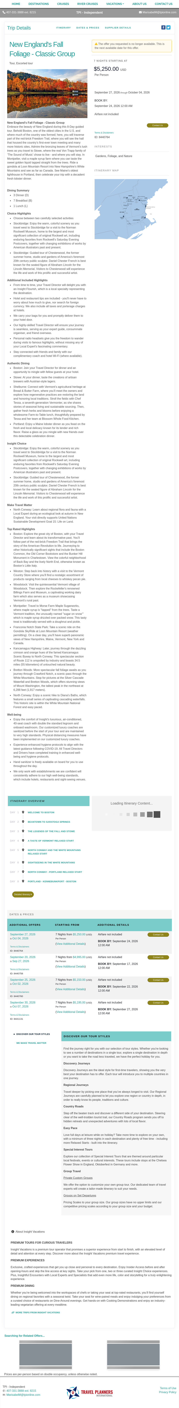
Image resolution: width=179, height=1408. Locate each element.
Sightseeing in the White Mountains (51, 862)
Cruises (63, 4)
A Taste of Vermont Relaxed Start (51, 840)
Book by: (105, 941)
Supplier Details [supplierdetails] (118, 27)
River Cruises (87, 4)
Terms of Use (168, 1388)
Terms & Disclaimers (104, 133)
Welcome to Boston (41, 812)
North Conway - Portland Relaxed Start (55, 872)
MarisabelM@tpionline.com (23, 1394)
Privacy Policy (167, 1392)
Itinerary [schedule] (63, 27)
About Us (139, 4)
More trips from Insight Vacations (36, 1312)
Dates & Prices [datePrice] (87, 27)
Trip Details (19, 28)
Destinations (38, 4)
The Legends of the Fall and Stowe (51, 831)
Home (16, 4)
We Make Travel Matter (31, 1043)
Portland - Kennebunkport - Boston (52, 881)
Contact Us (163, 4)
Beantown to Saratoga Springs (49, 822)
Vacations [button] (114, 4)
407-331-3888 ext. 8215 (21, 1390)
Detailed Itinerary (23, 894)
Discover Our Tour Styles (33, 1034)
